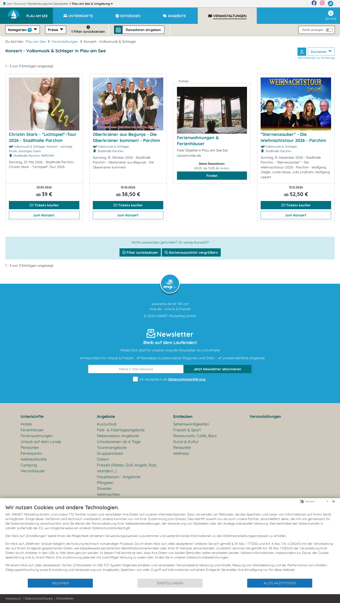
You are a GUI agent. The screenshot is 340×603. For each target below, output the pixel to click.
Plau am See (92, 4)
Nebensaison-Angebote (118, 435)
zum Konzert (44, 215)
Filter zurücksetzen (140, 252)
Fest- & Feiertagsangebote (121, 429)
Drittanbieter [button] (65, 598)
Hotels (26, 424)
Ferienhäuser (32, 429)
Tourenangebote (112, 447)
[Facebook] (314, 3)
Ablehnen (60, 583)
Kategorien (20, 30)
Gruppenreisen (110, 453)
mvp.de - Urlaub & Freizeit (170, 309)
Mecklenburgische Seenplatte (48, 4)
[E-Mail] (136, 369)
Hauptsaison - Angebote (119, 476)
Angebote (106, 416)
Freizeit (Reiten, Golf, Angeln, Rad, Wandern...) (127, 468)
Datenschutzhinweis (39, 598)
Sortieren (319, 51)
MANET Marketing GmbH (176, 316)
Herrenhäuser (33, 470)
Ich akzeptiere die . (170, 379)
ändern (225, 168)
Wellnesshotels (34, 459)
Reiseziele (182, 447)
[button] (39, 14)
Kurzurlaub (107, 424)
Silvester (104, 488)
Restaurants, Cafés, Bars (195, 435)
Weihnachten (108, 494)
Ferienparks (31, 453)
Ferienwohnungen (36, 435)
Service (331, 15)
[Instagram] (322, 3)
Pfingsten (105, 482)
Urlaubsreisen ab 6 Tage (119, 441)
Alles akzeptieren (279, 583)
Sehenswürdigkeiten (191, 424)
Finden (212, 175)
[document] (170, 541)
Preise (53, 30)
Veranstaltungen (64, 41)
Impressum (13, 598)
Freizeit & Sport (187, 429)
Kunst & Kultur (186, 441)
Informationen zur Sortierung (316, 57)
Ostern (103, 459)
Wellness (181, 453)
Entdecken (183, 416)
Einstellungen (170, 583)
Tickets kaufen (44, 205)
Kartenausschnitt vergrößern (191, 252)
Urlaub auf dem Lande (41, 441)
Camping (29, 465)
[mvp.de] (330, 3)
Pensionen (30, 447)
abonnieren (217, 369)
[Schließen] (333, 501)
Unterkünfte (32, 416)
